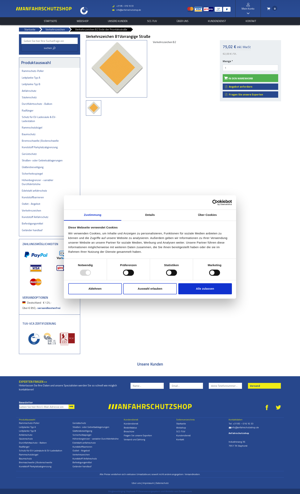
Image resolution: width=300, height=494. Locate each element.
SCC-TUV (152, 21)
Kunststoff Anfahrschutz (35, 217)
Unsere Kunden (117, 21)
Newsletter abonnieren (71, 407)
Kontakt (251, 21)
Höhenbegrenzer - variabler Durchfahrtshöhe (37, 182)
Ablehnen (94, 288)
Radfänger (27, 110)
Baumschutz (29, 134)
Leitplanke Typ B (31, 84)
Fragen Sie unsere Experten (246, 94)
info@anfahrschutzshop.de (126, 9)
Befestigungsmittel (32, 223)
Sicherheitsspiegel (32, 173)
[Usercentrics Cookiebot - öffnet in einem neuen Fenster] (215, 202)
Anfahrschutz (29, 91)
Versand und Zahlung (134, 439)
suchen (49, 48)
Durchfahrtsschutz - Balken (37, 104)
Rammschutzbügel (32, 127)
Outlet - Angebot (31, 204)
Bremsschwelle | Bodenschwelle (40, 141)
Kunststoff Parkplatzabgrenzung (40, 147)
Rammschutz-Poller (33, 71)
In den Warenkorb (240, 78)
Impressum (148, 483)
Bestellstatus (130, 427)
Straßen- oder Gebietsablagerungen (42, 160)
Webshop (82, 21)
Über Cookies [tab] (207, 214)
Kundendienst (217, 21)
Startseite (50, 21)
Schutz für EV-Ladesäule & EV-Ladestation (39, 119)
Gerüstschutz (29, 154)
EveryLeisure (185, 491)
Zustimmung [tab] (92, 214)
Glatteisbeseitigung (32, 167)
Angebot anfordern (240, 86)
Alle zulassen (205, 288)
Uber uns (136, 483)
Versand (255, 386)
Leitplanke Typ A (31, 78)
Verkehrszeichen (31, 210)
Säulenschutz (29, 97)
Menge (228, 61)
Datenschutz (162, 483)
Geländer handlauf (32, 230)
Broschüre (129, 431)
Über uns (182, 21)
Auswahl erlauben (150, 288)
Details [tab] (150, 214)
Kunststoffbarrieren (33, 197)
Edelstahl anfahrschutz (34, 190)
